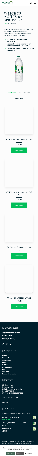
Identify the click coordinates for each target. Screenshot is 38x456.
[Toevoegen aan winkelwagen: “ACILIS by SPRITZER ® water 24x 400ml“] (19, 150)
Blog (4, 362)
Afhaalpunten (7, 367)
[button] (12, 92)
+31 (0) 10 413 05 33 (10, 398)
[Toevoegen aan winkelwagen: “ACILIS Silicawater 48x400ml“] (19, 205)
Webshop (5, 371)
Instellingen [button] (28, 453)
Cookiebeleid (7, 336)
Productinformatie (9, 374)
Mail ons (5, 403)
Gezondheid (6, 360)
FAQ (3, 369)
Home (6, 23)
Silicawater (6, 358)
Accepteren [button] (10, 453)
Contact (5, 365)
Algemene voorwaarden (11, 333)
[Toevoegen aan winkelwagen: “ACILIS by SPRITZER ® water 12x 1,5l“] (19, 256)
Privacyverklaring (8, 339)
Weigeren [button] (19, 453)
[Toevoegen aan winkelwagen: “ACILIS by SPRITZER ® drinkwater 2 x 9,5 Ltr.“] (19, 306)
